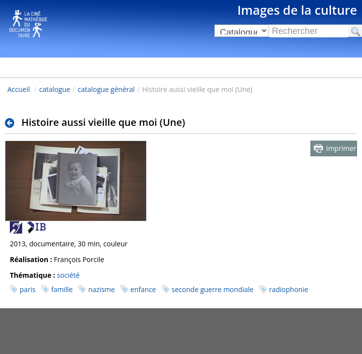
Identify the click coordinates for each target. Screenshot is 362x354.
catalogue (54, 89)
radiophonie (288, 289)
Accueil (18, 89)
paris (27, 289)
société (68, 275)
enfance (143, 289)
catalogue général (106, 89)
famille (62, 289)
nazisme (101, 289)
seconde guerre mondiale (213, 289)
